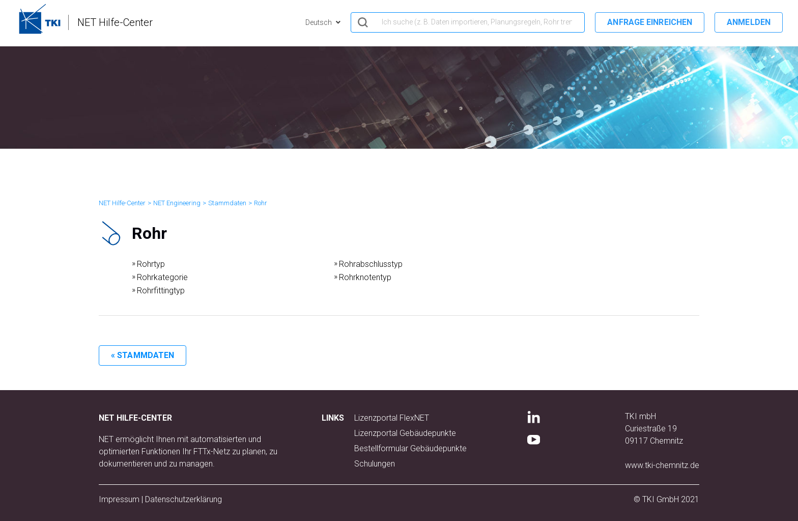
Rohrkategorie (162, 277)
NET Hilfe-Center (122, 203)
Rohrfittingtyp (161, 290)
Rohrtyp (151, 264)
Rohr (260, 203)
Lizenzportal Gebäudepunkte (405, 433)
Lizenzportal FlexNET (391, 418)
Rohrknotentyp (365, 277)
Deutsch (319, 22)
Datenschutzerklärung (183, 499)
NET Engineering (177, 203)
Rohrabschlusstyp (371, 264)
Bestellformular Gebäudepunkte (410, 448)
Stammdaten (227, 203)
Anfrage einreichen (649, 22)
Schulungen (374, 464)
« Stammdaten (142, 355)
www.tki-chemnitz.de (662, 465)
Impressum (119, 499)
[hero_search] (468, 22)
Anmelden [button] (749, 22)
